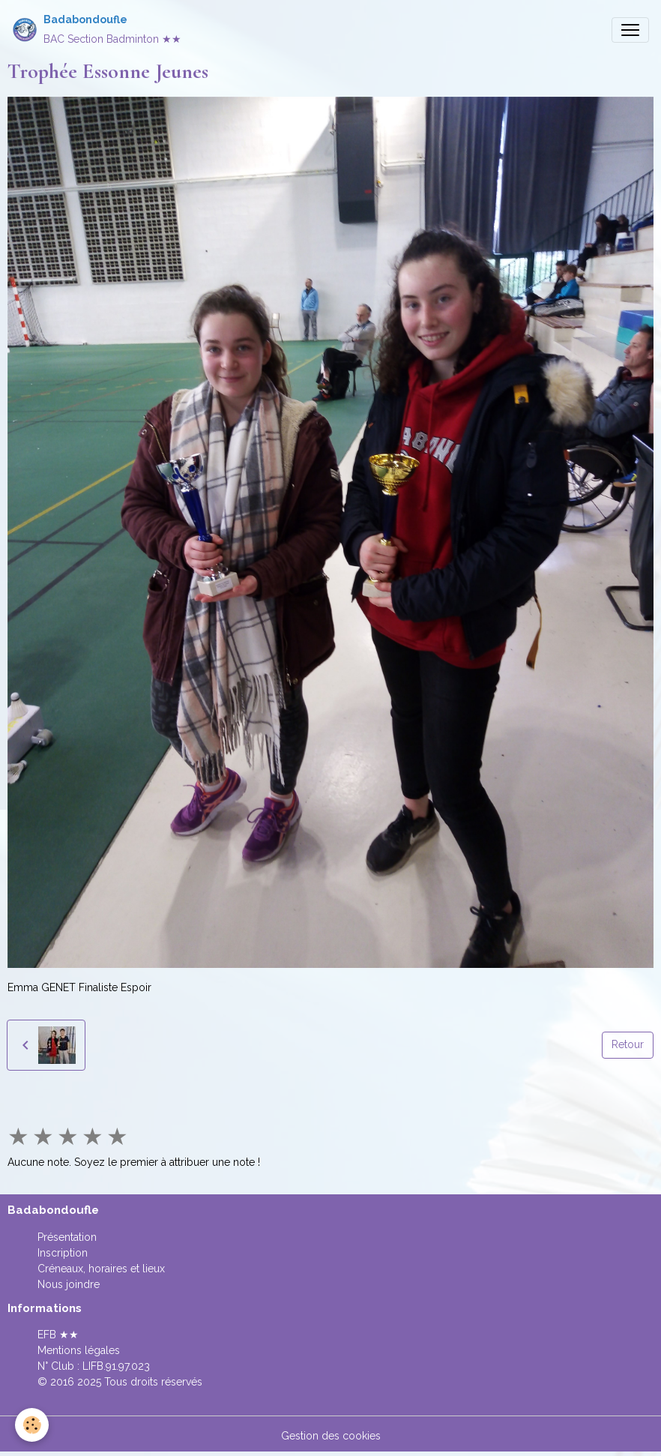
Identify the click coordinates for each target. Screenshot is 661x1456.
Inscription (62, 1253)
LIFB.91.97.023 (116, 1366)
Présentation (67, 1237)
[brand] (96, 29)
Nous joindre (68, 1284)
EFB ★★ (58, 1335)
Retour (628, 1044)
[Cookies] (32, 1425)
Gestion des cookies (331, 1436)
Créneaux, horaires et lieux (101, 1269)
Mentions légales (78, 1350)
